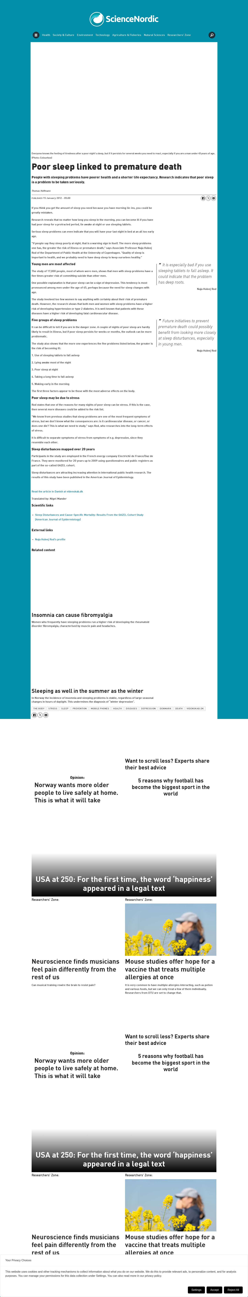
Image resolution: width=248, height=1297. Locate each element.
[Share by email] (213, 198)
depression (148, 709)
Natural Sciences (154, 35)
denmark (165, 709)
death (179, 709)
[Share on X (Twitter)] (208, 198)
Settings (196, 1289)
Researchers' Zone (179, 35)
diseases (131, 709)
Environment (85, 35)
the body (38, 709)
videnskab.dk (195, 709)
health (117, 709)
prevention (80, 709)
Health (46, 35)
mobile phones (100, 709)
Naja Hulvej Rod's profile (50, 539)
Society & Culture (63, 35)
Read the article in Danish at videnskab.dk (57, 491)
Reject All (233, 1289)
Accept (214, 1289)
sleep (65, 709)
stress (52, 709)
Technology (102, 35)
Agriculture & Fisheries (126, 35)
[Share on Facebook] (203, 198)
